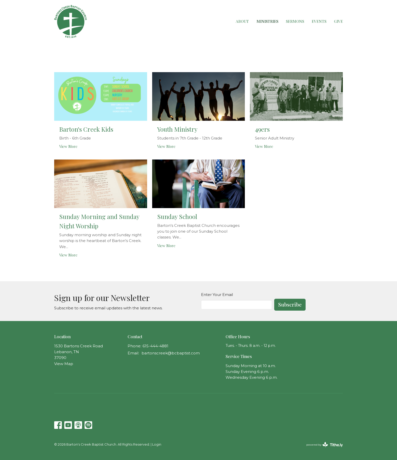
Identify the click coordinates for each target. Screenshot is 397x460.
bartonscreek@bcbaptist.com (171, 353)
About (242, 21)
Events (319, 21)
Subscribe (290, 304)
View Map (63, 363)
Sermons (295, 21)
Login (156, 444)
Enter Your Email (217, 294)
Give (338, 21)
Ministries (267, 21)
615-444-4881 (155, 346)
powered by (324, 444)
